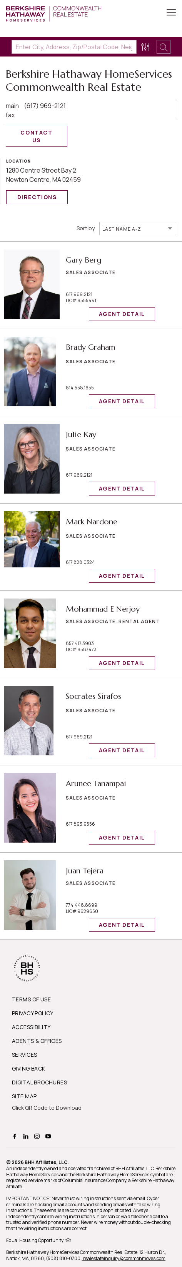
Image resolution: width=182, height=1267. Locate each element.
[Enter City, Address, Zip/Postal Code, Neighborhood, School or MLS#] (74, 47)
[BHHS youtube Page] (49, 1135)
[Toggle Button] (171, 13)
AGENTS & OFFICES (37, 1040)
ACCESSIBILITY (31, 1027)
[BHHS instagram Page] (38, 1135)
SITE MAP (24, 1096)
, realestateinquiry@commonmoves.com (123, 1258)
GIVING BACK (28, 1068)
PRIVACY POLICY (32, 1013)
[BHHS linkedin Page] (26, 1135)
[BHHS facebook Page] (15, 1135)
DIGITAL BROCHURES (39, 1082)
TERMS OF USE (31, 999)
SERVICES (24, 1054)
